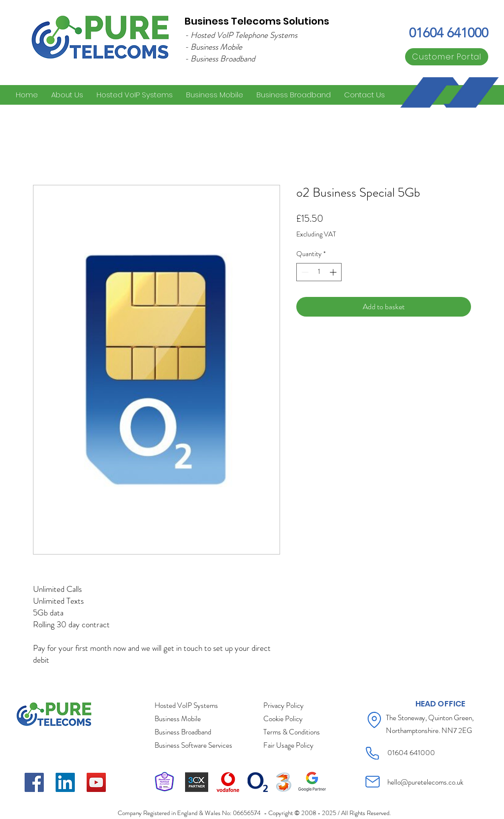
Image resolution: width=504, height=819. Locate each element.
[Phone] (372, 753)
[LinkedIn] (65, 782)
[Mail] (372, 781)
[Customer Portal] (446, 56)
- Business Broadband (220, 58)
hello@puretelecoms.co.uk (425, 782)
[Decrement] (304, 272)
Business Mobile (216, 47)
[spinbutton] (319, 272)
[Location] (374, 719)
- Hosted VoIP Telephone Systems (241, 35)
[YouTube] (96, 782)
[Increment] (334, 272)
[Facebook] (34, 782)
